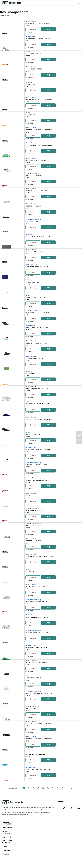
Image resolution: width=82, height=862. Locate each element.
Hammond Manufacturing (33, 173)
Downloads (6, 850)
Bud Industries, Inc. (31, 234)
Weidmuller (28, 51)
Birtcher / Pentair (30, 386)
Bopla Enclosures (30, 325)
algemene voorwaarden (7, 823)
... (57, 788)
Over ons (5, 837)
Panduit (27, 295)
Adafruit (27, 402)
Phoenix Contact (30, 21)
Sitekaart (5, 854)
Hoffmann (28, 676)
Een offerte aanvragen (6, 832)
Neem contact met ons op (7, 841)
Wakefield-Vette (30, 36)
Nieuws (4, 846)
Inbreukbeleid (7, 828)
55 (62, 788)
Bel (26, 752)
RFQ (48, 29)
